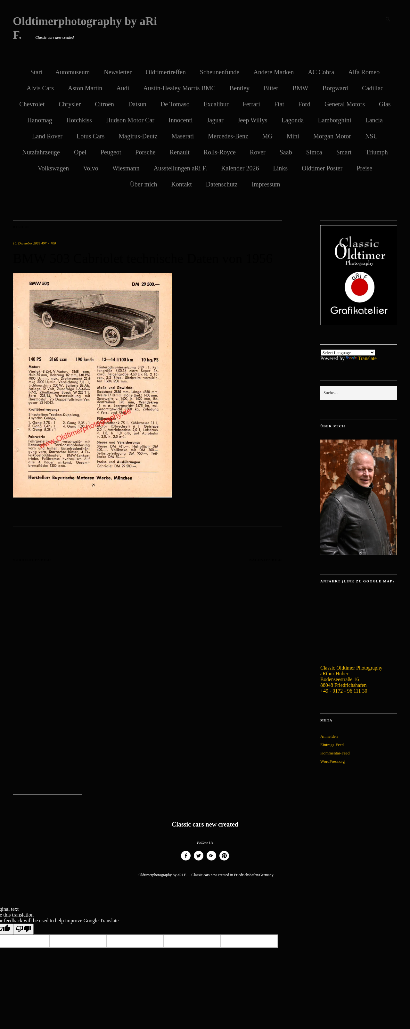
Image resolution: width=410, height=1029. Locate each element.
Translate (361, 358)
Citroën (104, 104)
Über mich (143, 184)
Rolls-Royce (220, 152)
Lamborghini (334, 120)
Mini (293, 136)
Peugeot (111, 152)
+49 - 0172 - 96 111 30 (343, 691)
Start (36, 72)
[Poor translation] (23, 929)
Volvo (90, 168)
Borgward (335, 88)
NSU (371, 136)
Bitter (271, 88)
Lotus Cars (90, 136)
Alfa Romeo (364, 72)
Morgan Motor (332, 136)
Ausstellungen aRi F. (180, 168)
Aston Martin (85, 88)
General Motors (344, 104)
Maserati (182, 136)
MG (267, 136)
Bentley (240, 88)
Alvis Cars (40, 88)
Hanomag (39, 120)
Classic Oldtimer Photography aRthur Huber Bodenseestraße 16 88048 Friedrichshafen (351, 676)
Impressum (266, 184)
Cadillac (372, 88)
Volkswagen (53, 168)
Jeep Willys (252, 120)
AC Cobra (321, 72)
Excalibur (216, 104)
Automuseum (72, 72)
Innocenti (180, 120)
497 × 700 (48, 243)
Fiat (279, 104)
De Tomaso (175, 104)
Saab (286, 152)
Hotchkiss (79, 120)
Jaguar (215, 120)
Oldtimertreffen (166, 72)
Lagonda (292, 120)
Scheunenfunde (219, 72)
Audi (122, 88)
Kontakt (181, 184)
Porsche (145, 152)
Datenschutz (222, 184)
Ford (304, 104)
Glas (385, 104)
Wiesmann (126, 168)
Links (280, 168)
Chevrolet (32, 104)
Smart (344, 152)
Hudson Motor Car (130, 120)
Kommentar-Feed (334, 753)
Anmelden (329, 736)
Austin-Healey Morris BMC (179, 88)
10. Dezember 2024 (26, 243)
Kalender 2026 (240, 168)
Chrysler (70, 104)
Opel (80, 152)
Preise (364, 168)
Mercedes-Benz (228, 136)
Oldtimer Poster (322, 168)
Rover (258, 152)
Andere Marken (273, 72)
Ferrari (251, 104)
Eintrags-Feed (332, 744)
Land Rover (47, 136)
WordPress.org (332, 761)
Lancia (373, 120)
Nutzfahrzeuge (41, 152)
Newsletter (118, 72)
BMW (300, 88)
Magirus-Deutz (138, 136)
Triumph (376, 152)
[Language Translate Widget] (348, 353)
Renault (180, 152)
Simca (314, 152)
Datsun (137, 104)
